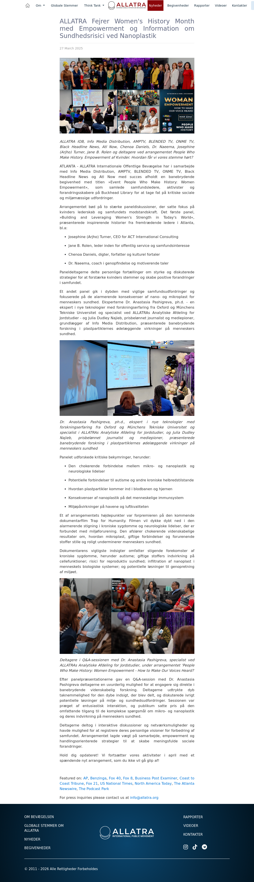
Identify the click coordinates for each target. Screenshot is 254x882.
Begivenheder (178, 5)
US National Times (116, 783)
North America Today (153, 783)
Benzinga (98, 778)
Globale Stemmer (64, 5)
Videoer (221, 5)
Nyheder (155, 5)
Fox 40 (115, 778)
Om (39, 5)
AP (85, 778)
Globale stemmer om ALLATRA (44, 828)
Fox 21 (92, 783)
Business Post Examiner (156, 778)
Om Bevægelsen (39, 817)
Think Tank (93, 5)
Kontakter (239, 5)
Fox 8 (128, 778)
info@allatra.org (144, 798)
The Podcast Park (94, 789)
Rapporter (202, 5)
